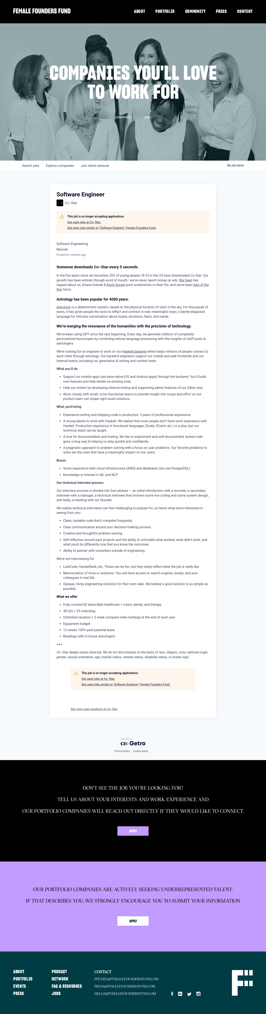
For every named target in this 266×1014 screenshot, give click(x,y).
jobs (30, 166)
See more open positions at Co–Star (94, 709)
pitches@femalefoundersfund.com (127, 979)
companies (60, 166)
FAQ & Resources (67, 986)
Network (60, 979)
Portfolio (165, 11)
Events (19, 986)
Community (195, 11)
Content (245, 11)
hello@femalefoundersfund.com (126, 994)
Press (221, 11)
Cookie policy (140, 751)
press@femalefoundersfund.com (125, 986)
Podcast (60, 971)
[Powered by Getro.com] (133, 742)
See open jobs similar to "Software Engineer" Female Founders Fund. (111, 228)
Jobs (56, 993)
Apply (133, 831)
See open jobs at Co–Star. (84, 222)
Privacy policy (122, 751)
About (139, 11)
